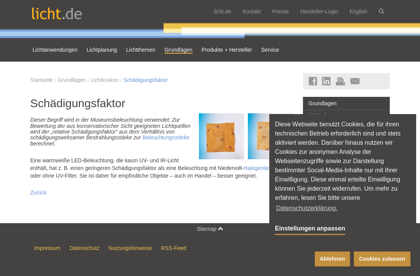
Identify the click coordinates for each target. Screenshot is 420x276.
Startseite (41, 80)
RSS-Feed (173, 248)
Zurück (38, 192)
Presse (280, 11)
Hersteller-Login (319, 11)
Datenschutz (84, 248)
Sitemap (210, 228)
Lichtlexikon (105, 80)
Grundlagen (72, 80)
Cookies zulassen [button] (382, 259)
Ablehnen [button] (332, 259)
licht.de (222, 11)
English (358, 11)
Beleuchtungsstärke (165, 137)
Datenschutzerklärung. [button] (306, 208)
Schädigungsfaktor (146, 80)
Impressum (47, 248)
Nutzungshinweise (130, 248)
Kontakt (251, 11)
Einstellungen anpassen (310, 228)
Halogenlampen (262, 168)
